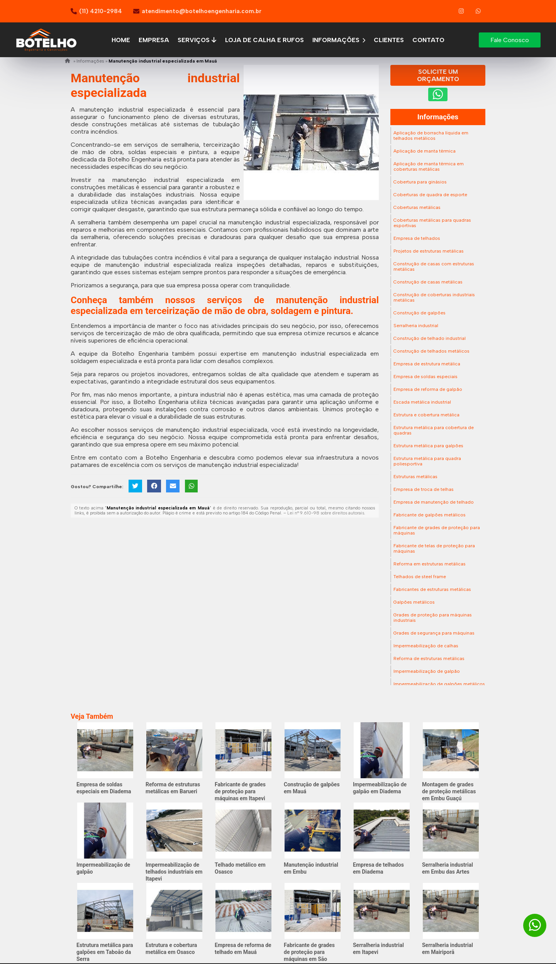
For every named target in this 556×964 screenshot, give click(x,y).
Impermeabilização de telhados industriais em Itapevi (174, 872)
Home (121, 40)
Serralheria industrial (415, 325)
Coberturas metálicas (417, 207)
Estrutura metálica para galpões (428, 445)
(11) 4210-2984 (100, 11)
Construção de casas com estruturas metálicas (433, 266)
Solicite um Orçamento (438, 75)
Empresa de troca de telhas (423, 489)
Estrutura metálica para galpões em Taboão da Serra (104, 952)
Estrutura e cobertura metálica (426, 415)
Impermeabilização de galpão (426, 671)
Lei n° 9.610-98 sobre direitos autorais (325, 513)
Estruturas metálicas (415, 476)
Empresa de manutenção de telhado (433, 502)
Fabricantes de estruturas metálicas (432, 589)
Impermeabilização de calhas (425, 645)
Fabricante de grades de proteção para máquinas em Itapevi (240, 791)
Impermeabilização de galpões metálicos (439, 684)
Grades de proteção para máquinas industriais (432, 617)
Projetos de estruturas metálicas (428, 251)
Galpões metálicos (414, 602)
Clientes (389, 40)
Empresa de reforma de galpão (427, 389)
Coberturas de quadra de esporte (430, 194)
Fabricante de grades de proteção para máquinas (436, 530)
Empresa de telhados (416, 238)
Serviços (197, 40)
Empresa (154, 40)
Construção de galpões (419, 313)
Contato (428, 40)
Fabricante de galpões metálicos (429, 515)
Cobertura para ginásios (420, 182)
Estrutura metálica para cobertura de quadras (433, 430)
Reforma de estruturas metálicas (428, 658)
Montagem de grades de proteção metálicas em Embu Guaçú (449, 791)
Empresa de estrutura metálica (426, 364)
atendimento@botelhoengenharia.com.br (201, 11)
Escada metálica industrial (422, 402)
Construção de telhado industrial (429, 338)
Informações (338, 40)
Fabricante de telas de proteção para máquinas (434, 548)
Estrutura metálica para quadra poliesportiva (427, 461)
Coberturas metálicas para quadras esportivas (432, 222)
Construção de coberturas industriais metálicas (434, 297)
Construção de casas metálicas (428, 282)
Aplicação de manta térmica (424, 151)
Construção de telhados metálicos (431, 351)
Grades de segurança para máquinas (434, 633)
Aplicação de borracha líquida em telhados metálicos (430, 135)
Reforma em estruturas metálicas (429, 564)
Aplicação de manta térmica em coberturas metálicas (428, 166)
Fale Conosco (509, 40)
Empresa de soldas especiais (425, 376)
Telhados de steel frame (419, 576)
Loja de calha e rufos (264, 40)
